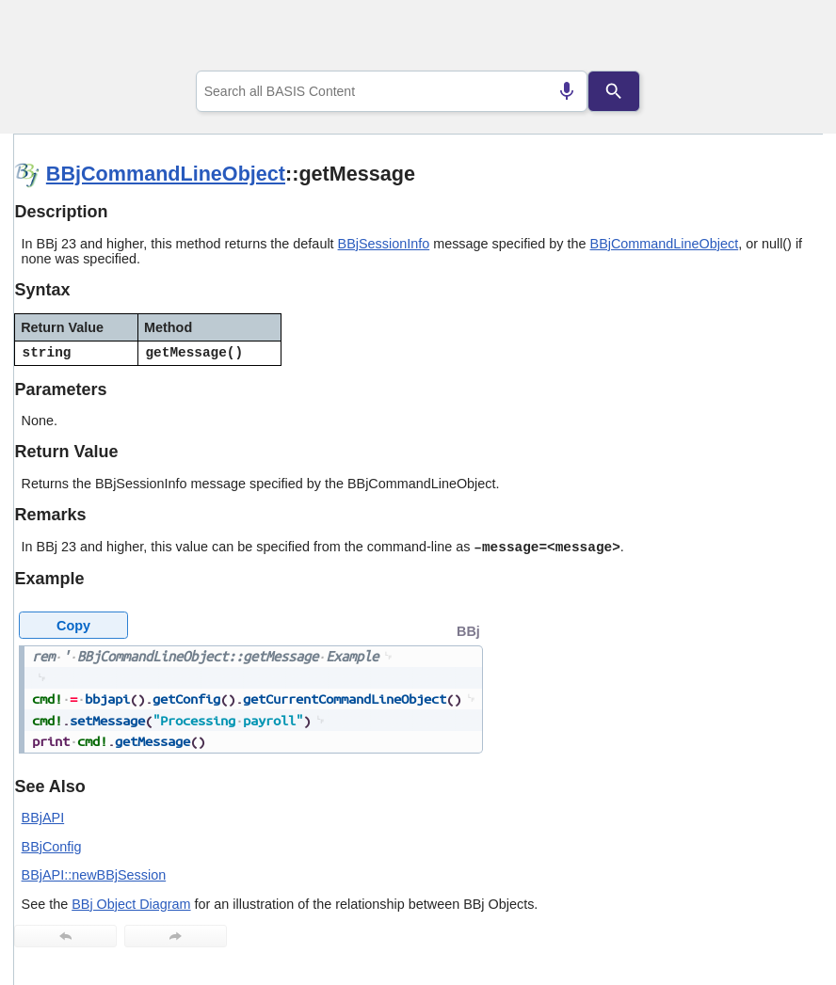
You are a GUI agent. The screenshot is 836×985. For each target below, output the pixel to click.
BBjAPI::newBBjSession (94, 874)
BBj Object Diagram (131, 904)
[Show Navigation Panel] (784, 38)
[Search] (614, 91)
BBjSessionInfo (384, 243)
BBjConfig (52, 846)
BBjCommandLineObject (165, 173)
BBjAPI (43, 817)
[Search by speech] (567, 91)
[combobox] (391, 91)
